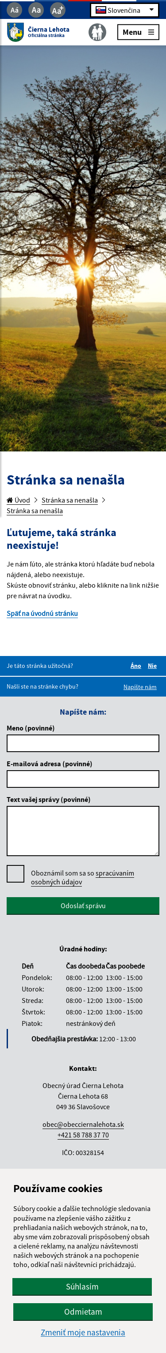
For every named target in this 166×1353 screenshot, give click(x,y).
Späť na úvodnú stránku (42, 613)
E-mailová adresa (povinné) (50, 763)
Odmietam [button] (83, 1311)
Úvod (18, 500)
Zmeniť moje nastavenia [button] (83, 1332)
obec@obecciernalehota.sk (83, 1124)
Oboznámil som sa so (82, 877)
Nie (153, 666)
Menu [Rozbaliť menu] (138, 31)
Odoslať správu (83, 905)
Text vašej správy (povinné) (49, 799)
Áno (137, 666)
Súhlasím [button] (82, 1286)
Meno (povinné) (31, 727)
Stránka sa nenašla (70, 500)
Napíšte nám (140, 687)
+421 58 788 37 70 (83, 1134)
